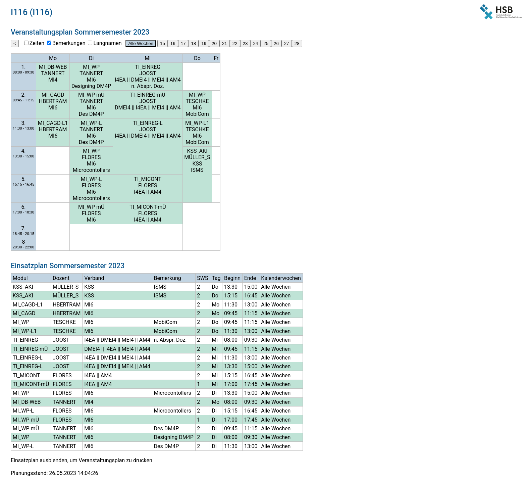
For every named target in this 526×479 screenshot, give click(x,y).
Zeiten (37, 43)
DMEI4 (139, 80)
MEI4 (158, 80)
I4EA (120, 80)
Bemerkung (167, 278)
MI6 (91, 80)
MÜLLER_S (197, 157)
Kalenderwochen (281, 278)
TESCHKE (197, 101)
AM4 (174, 80)
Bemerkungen (68, 43)
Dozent (61, 278)
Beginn (232, 278)
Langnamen (107, 43)
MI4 (52, 80)
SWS (202, 278)
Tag (216, 278)
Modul (20, 278)
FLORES (91, 157)
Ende (250, 278)
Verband (94, 278)
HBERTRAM (53, 101)
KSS (197, 163)
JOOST (147, 73)
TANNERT (53, 73)
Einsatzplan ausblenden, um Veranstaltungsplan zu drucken (81, 460)
